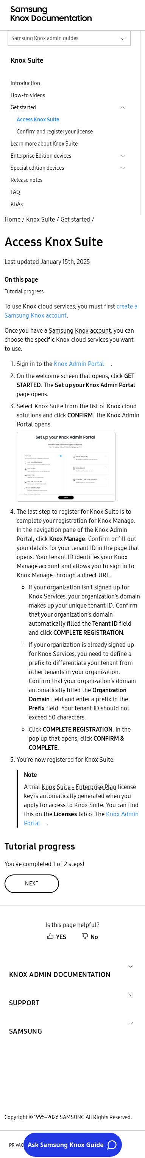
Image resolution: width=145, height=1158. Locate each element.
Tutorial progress (24, 291)
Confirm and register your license (55, 131)
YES (56, 937)
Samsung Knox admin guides (44, 38)
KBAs (17, 204)
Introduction (25, 83)
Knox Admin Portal (79, 364)
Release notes (26, 180)
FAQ (15, 192)
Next (32, 883)
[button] (60, 965)
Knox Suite (40, 219)
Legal (71, 1145)
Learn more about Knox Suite (44, 143)
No (89, 937)
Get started (75, 219)
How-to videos (28, 95)
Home (12, 219)
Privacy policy (25, 1145)
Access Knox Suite (38, 119)
